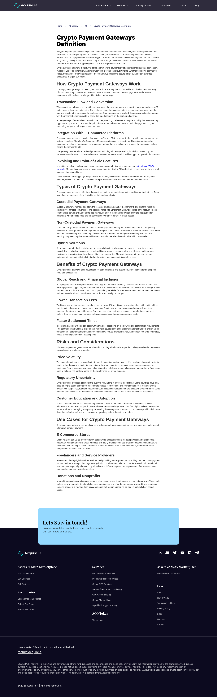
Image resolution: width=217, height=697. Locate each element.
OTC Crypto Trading (101, 595)
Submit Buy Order (26, 604)
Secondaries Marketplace (29, 599)
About (183, 5)
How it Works (163, 598)
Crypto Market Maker (102, 600)
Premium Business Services (105, 579)
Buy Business (24, 579)
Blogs (159, 614)
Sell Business (24, 584)
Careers (161, 624)
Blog (197, 5)
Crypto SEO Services (102, 584)
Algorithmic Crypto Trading (104, 605)
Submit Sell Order (26, 609)
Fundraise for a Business (103, 573)
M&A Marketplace (26, 573)
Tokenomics (166, 5)
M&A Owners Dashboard (168, 573)
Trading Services (143, 5)
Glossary (161, 619)
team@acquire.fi (30, 652)
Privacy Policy (163, 608)
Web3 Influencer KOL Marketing (107, 589)
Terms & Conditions (166, 603)
